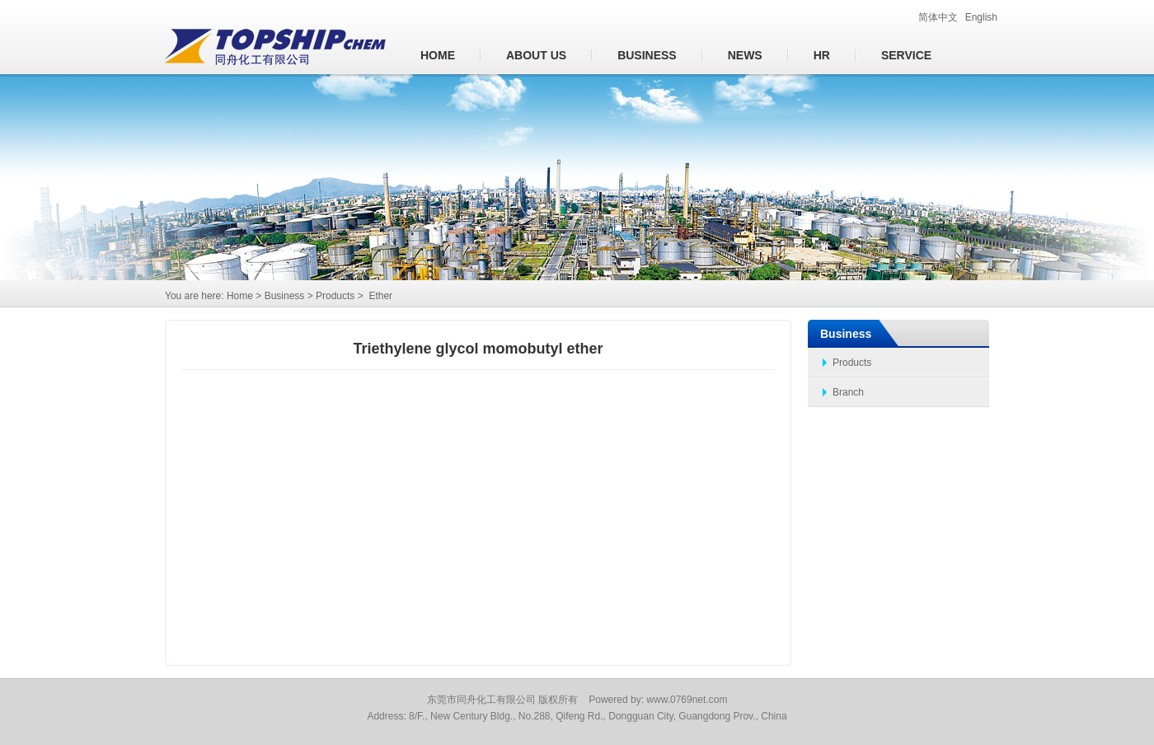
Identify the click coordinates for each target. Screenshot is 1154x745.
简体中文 (938, 17)
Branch (848, 392)
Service (906, 55)
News (745, 55)
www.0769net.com (686, 699)
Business (647, 55)
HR (822, 55)
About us (536, 55)
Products (852, 362)
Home (437, 55)
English (981, 17)
